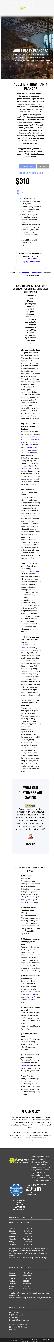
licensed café (26, 647)
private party (34, 450)
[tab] (27, 166)
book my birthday (27, 899)
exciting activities (27, 468)
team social (32, 447)
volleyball (30, 955)
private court (35, 571)
